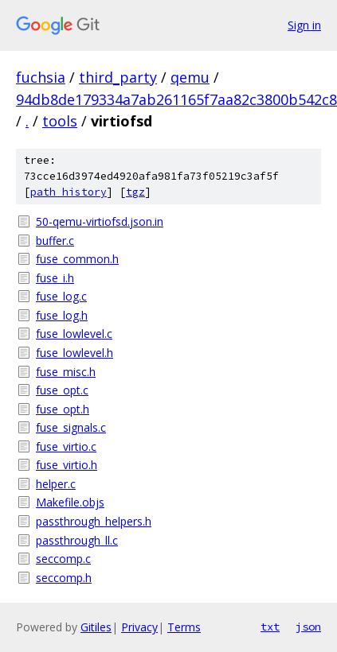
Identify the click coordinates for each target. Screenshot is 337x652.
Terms (184, 627)
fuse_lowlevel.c (74, 333)
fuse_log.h (62, 315)
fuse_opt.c (62, 390)
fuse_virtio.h (66, 464)
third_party (118, 77)
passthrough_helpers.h (93, 521)
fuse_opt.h (62, 409)
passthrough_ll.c (77, 540)
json (308, 626)
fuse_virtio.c (66, 446)
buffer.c (55, 240)
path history (68, 192)
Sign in (304, 25)
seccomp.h (64, 577)
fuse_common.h (77, 258)
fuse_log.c (61, 296)
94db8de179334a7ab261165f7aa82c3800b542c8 (176, 99)
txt (270, 626)
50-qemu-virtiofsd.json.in (99, 221)
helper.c (56, 483)
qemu (190, 77)
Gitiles (96, 627)
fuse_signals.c (71, 427)
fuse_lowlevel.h (74, 352)
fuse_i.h (55, 277)
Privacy (139, 627)
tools (59, 120)
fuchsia (40, 77)
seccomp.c (63, 558)
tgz (135, 192)
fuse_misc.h (66, 371)
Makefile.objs (70, 502)
